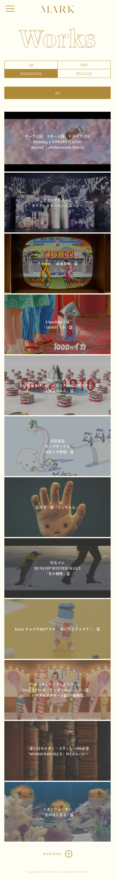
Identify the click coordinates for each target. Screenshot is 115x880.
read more (52, 853)
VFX (84, 64)
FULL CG (84, 73)
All (31, 64)
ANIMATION (31, 73)
